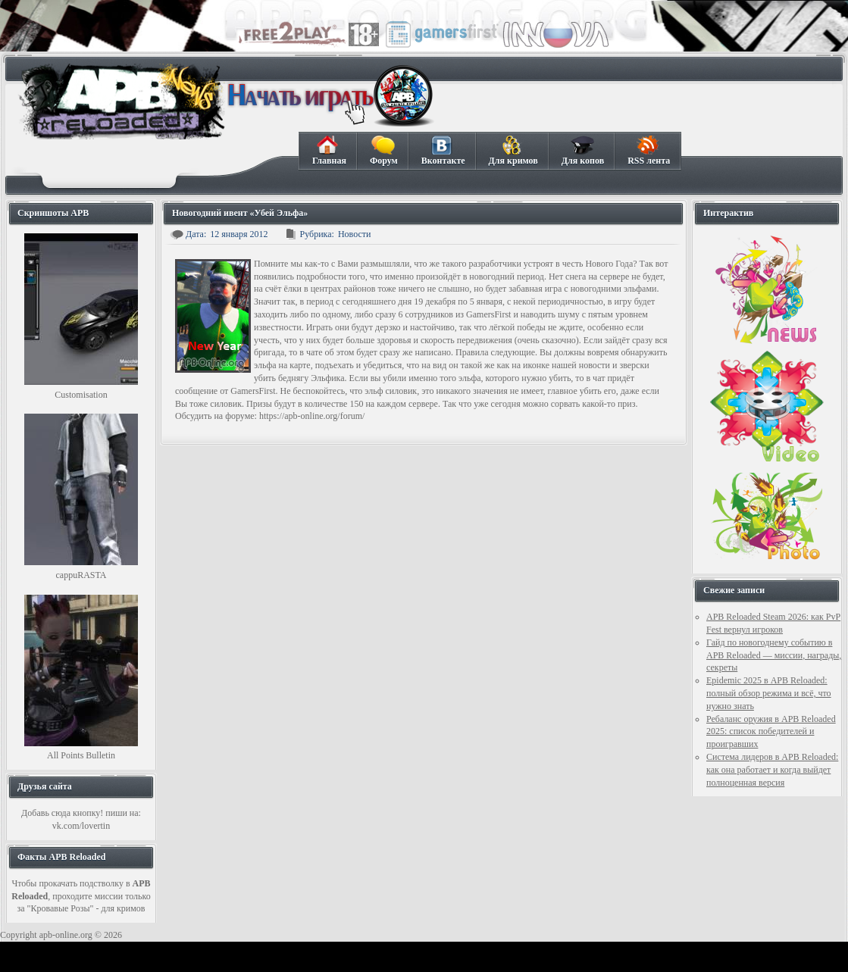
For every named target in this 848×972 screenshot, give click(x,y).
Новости (354, 234)
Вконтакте (443, 151)
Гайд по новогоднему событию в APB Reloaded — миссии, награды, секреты (773, 655)
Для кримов (513, 151)
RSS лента (648, 151)
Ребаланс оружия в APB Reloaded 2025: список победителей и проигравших (771, 732)
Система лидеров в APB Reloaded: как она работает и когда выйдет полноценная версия (772, 770)
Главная (329, 151)
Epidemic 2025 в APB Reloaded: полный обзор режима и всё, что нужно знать (768, 693)
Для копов (582, 151)
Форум (383, 151)
